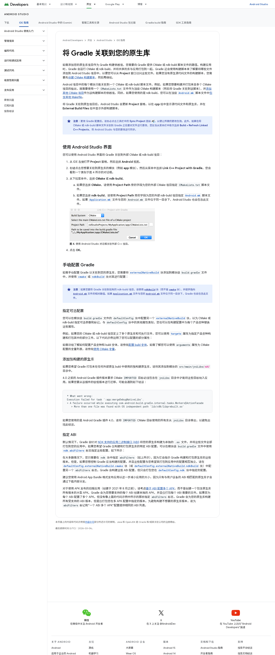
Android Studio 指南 (211, 647)
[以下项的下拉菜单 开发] (96, 4)
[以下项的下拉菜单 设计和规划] (77, 4)
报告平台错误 (245, 647)
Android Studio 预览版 (122, 22)
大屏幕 (129, 647)
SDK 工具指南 (183, 22)
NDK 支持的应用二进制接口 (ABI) (118, 442)
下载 (6, 22)
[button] (21, 31)
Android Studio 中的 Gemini (55, 22)
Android (56, 647)
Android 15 (169, 647)
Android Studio (259, 4)
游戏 (91, 647)
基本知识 (42, 4)
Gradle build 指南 (155, 22)
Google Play (112, 4)
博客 (140, 4)
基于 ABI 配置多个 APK (160, 488)
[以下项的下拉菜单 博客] (147, 4)
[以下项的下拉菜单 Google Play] (124, 4)
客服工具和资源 (90, 22)
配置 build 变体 (138, 345)
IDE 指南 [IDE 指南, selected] (24, 22)
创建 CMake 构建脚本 (81, 77)
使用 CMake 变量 (104, 349)
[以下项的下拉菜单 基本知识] (51, 4)
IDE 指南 (121, 40)
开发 (90, 40)
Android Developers (73, 40)
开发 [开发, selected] (89, 4)
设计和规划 (66, 4)
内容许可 (89, 522)
